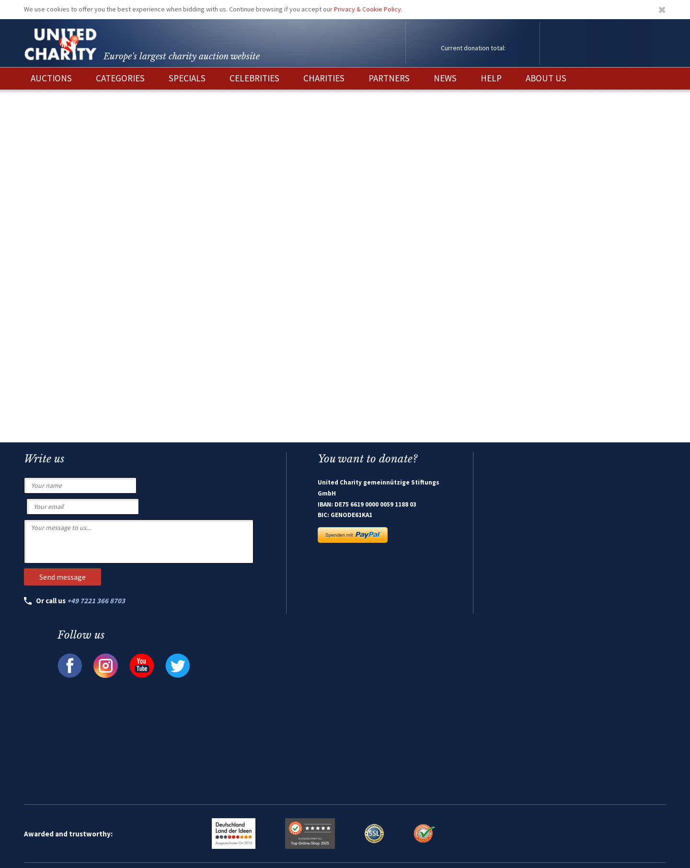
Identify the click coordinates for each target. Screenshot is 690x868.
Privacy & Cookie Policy (367, 9)
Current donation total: (473, 48)
